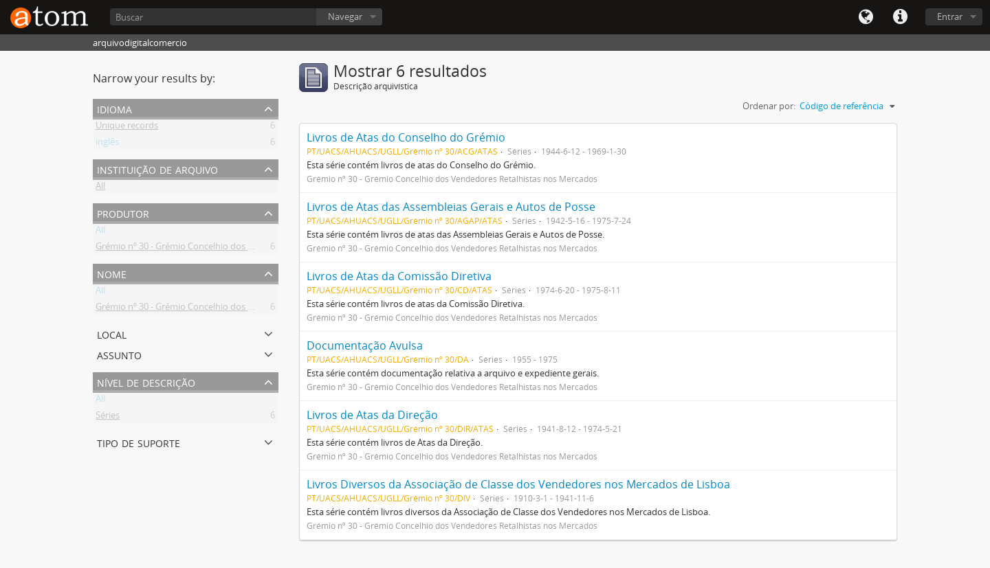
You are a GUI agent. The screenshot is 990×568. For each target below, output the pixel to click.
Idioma (865, 17)
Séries (108, 417)
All (100, 188)
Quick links (900, 17)
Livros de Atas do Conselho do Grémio (406, 137)
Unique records (127, 128)
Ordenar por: (768, 106)
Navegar (345, 16)
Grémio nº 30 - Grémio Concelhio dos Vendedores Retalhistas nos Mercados (250, 248)
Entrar (949, 16)
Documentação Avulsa (365, 345)
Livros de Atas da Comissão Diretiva (399, 276)
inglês (107, 144)
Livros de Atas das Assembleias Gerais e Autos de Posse (451, 206)
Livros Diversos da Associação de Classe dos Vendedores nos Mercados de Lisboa (518, 484)
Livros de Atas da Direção (372, 414)
